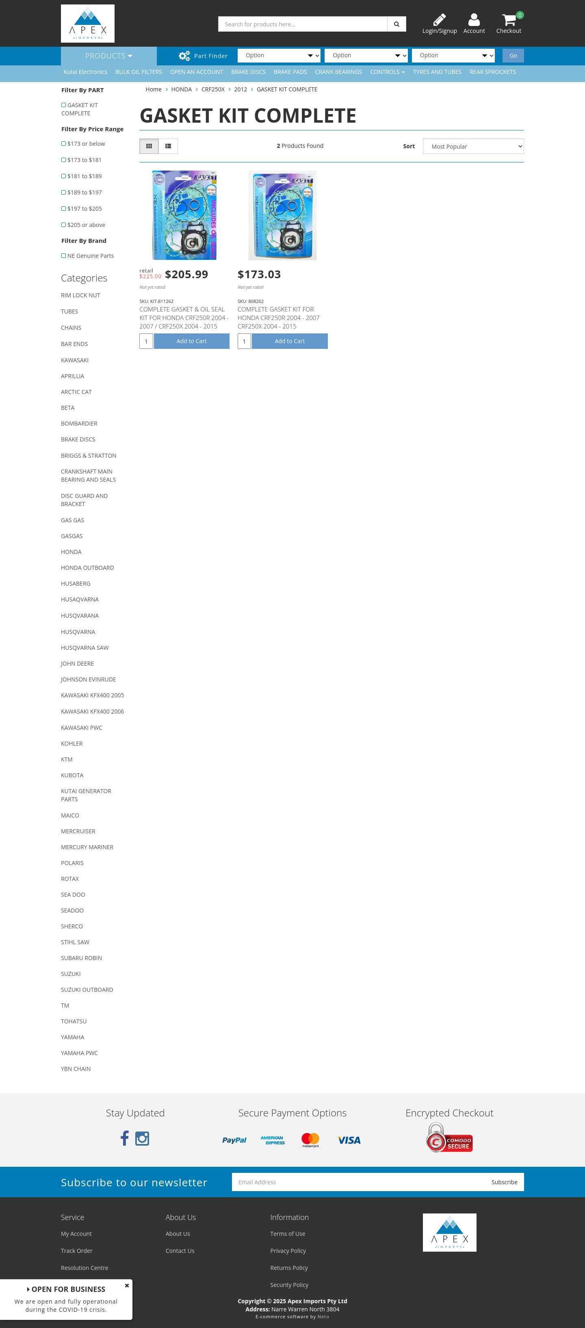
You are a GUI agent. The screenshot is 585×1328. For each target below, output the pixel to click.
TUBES (69, 311)
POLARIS (72, 863)
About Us (178, 1233)
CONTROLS (387, 72)
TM (65, 1005)
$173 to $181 (84, 160)
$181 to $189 (84, 176)
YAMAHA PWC (79, 1053)
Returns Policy (289, 1268)
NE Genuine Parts (90, 256)
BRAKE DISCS (248, 72)
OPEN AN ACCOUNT (196, 72)
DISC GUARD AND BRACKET (84, 500)
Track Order (77, 1250)
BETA (67, 407)
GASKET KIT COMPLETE (79, 109)
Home (153, 89)
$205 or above (86, 225)
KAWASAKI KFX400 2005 (92, 695)
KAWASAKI (75, 360)
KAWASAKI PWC (81, 727)
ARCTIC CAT (76, 392)
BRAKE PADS (290, 72)
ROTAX (70, 878)
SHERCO (72, 926)
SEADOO (72, 910)
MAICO (70, 815)
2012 (240, 89)
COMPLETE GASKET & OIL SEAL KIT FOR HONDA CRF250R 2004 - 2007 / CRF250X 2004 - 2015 (184, 317)
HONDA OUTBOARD (87, 567)
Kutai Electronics (86, 72)
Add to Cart (192, 341)
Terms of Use (288, 1233)
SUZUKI (71, 974)
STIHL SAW (75, 942)
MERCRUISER (78, 831)
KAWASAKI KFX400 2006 (92, 711)
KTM (67, 759)
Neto (323, 1316)
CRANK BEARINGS (338, 72)
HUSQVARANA (80, 615)
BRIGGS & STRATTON (89, 455)
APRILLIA (72, 376)
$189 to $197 (84, 192)
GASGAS (71, 536)
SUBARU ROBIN (81, 958)
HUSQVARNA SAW (84, 647)
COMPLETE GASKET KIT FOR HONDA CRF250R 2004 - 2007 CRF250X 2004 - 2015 (279, 317)
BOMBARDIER (79, 423)
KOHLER (72, 743)
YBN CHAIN (76, 1069)
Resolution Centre (84, 1268)
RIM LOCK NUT (80, 295)
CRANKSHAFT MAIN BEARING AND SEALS (88, 475)
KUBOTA (72, 775)
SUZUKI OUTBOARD (87, 989)
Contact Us (180, 1250)
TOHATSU (74, 1021)
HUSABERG (76, 583)
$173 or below (86, 143)
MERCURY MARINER (87, 847)
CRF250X (213, 89)
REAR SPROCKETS (493, 72)
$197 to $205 (84, 208)
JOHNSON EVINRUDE (88, 679)
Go (513, 55)
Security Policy (289, 1285)
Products (108, 56)
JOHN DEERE (77, 663)
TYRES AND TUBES (437, 72)
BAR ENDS (74, 344)
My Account (76, 1233)
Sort (409, 146)
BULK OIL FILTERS (138, 72)
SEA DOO (73, 894)
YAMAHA (72, 1037)
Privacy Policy (288, 1250)
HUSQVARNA (78, 632)
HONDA (71, 552)
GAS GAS (72, 520)
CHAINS (71, 327)
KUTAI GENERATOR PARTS (86, 795)
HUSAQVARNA (80, 599)
